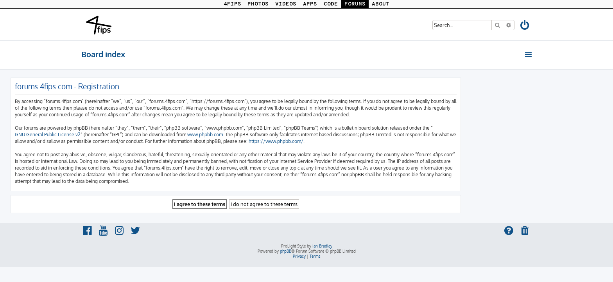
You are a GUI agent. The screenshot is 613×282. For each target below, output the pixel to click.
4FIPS (232, 4)
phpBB (285, 251)
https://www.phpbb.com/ (346, 141)
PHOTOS (258, 4)
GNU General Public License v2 (118, 134)
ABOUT (380, 4)
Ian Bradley (322, 246)
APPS (310, 4)
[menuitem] (525, 26)
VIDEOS (285, 4)
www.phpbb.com (276, 134)
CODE (331, 4)
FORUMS (355, 4)
